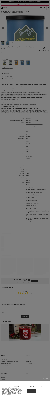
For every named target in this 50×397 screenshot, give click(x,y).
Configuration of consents (42, 386)
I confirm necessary (31, 386)
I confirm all (31, 391)
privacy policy (16, 386)
